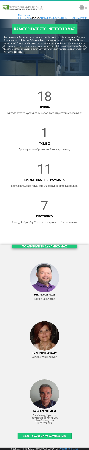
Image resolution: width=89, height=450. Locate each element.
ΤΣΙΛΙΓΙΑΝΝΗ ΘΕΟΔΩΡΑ (44, 353)
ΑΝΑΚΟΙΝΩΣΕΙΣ (47, 18)
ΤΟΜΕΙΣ (44, 143)
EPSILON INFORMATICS (68, 449)
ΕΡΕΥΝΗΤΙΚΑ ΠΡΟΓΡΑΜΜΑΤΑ (44, 180)
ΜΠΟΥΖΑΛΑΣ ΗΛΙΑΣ (44, 294)
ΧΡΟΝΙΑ (44, 107)
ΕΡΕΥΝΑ (35, 18)
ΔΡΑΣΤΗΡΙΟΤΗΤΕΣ (64, 18)
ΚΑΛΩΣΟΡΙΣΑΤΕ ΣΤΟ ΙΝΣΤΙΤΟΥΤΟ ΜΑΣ (44, 30)
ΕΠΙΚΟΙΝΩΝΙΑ (80, 18)
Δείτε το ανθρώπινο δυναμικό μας (45, 435)
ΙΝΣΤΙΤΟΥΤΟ (24, 18)
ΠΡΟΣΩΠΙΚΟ (44, 216)
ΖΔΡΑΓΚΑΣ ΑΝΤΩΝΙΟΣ (44, 411)
